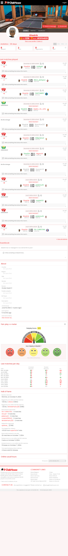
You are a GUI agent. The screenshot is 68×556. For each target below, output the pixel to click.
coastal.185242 (7, 450)
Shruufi (4, 446)
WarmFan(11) (40, 156)
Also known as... (7, 350)
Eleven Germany (35, 540)
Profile (26, 30)
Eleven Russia (34, 542)
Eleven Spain (34, 544)
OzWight (39, 98)
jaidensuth (5, 448)
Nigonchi (39, 185)
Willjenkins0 (39, 170)
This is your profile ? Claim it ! (33, 41)
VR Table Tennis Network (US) (38, 546)
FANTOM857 (39, 125)
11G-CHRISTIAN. (7, 443)
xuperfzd (13, 462)
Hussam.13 (40, 201)
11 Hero (51, 537)
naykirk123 (39, 232)
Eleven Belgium (35, 537)
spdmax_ (5, 457)
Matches (33, 30)
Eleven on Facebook (54, 544)
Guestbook (41, 30)
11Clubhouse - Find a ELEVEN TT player (12, 2)
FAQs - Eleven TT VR (54, 539)
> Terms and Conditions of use (9, 546)
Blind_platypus (40, 112)
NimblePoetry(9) (14, 439)
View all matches (62, 271)
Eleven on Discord (54, 546)
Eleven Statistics (53, 542)
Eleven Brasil (34, 539)
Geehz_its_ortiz (39, 141)
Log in (64, 3)
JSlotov (10, 434)
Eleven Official (53, 540)
